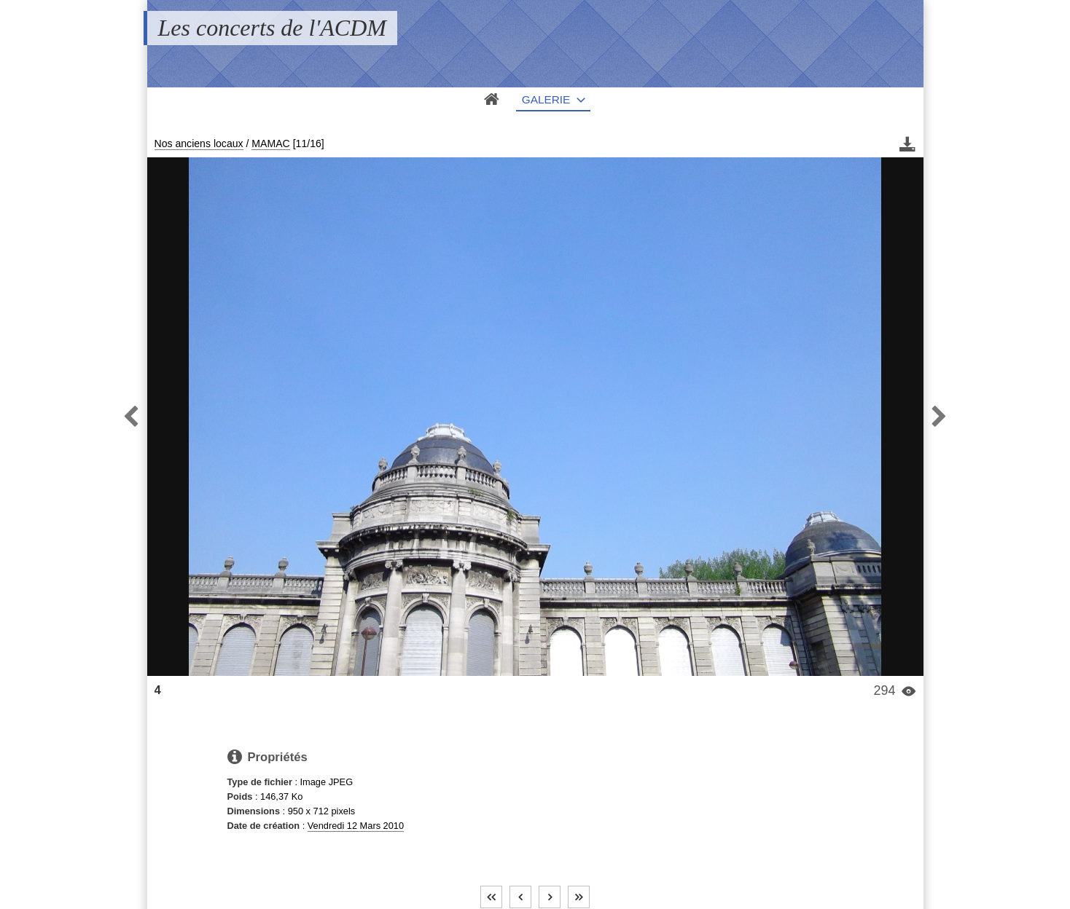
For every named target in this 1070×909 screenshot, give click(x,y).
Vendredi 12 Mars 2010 (356, 825)
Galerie (546, 99)
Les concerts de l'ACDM (272, 28)
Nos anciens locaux (199, 143)
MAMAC (270, 143)
